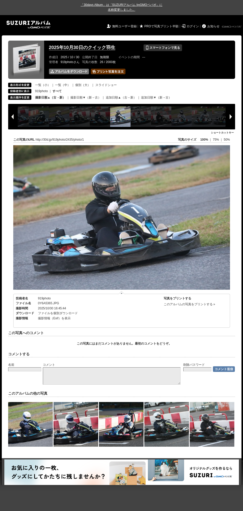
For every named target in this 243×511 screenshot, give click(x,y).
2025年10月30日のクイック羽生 (82, 47)
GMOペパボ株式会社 (232, 26)
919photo (41, 91)
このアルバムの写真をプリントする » (189, 304)
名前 (11, 365)
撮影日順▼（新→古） (85, 97)
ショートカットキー (222, 132)
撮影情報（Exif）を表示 (54, 318)
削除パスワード (194, 365)
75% (216, 139)
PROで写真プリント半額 (161, 26)
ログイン (193, 26)
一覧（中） (62, 85)
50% (227, 139)
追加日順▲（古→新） (121, 97)
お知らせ (213, 26)
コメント (49, 365)
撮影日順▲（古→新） (50, 97)
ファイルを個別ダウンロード (58, 313)
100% (204, 139)
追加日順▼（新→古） (156, 97)
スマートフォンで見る (163, 47)
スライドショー (106, 85)
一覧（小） (42, 85)
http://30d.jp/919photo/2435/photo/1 (60, 139)
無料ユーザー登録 (124, 26)
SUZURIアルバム (28, 24)
